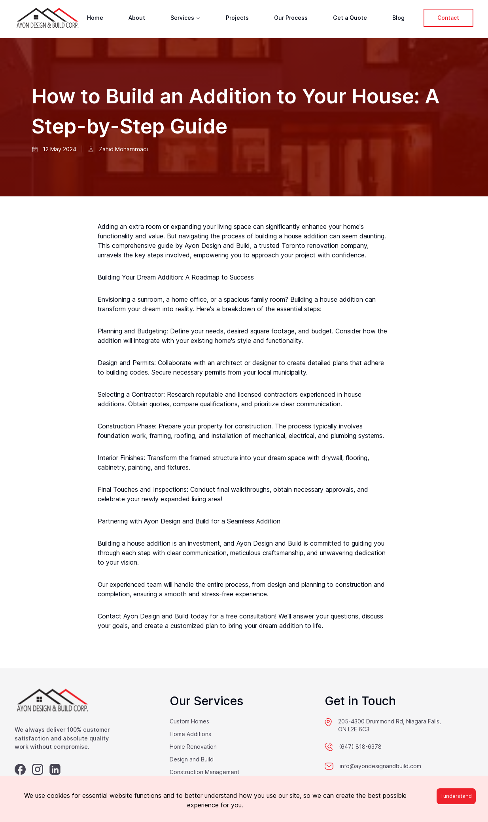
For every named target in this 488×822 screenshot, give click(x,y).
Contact (448, 17)
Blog (398, 17)
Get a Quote (350, 17)
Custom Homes (189, 721)
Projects (237, 17)
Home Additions (190, 734)
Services (185, 17)
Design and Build (192, 759)
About (137, 17)
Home (95, 17)
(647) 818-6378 (360, 746)
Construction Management (204, 772)
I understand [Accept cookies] (456, 796)
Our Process (291, 17)
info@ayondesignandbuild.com (380, 766)
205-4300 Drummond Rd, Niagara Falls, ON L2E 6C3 (389, 725)
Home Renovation (193, 746)
